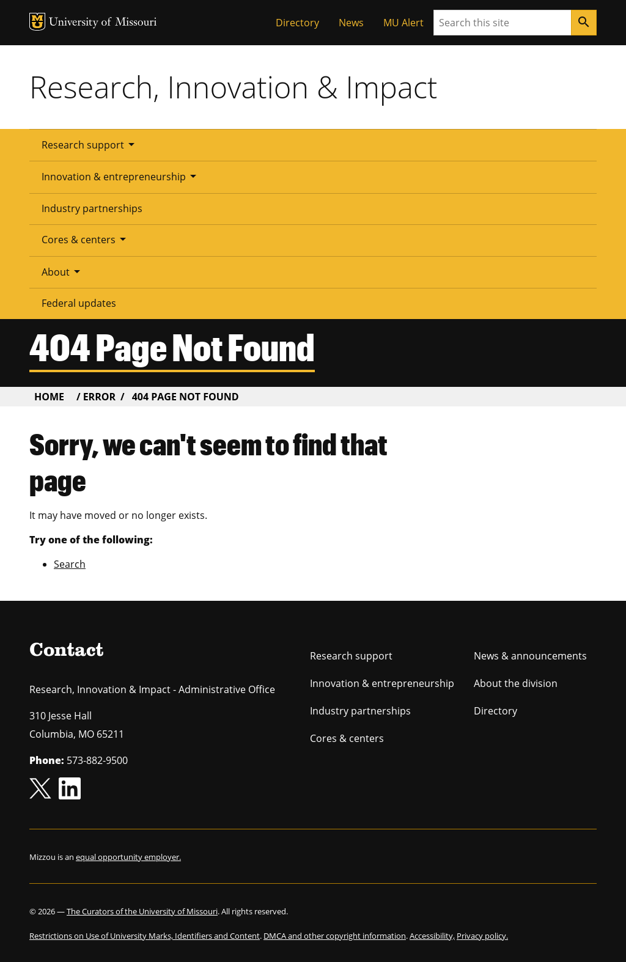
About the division (516, 683)
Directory (297, 22)
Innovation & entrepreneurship (121, 176)
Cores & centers (86, 239)
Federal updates (79, 303)
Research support (90, 144)
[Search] (584, 22)
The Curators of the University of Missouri (142, 911)
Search (70, 564)
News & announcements (530, 656)
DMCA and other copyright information (334, 935)
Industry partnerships (92, 208)
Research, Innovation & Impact (233, 87)
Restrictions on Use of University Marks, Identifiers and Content (144, 935)
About (63, 271)
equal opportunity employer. (128, 856)
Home (49, 396)
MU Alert (403, 22)
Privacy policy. (482, 935)
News (351, 22)
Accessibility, (432, 935)
